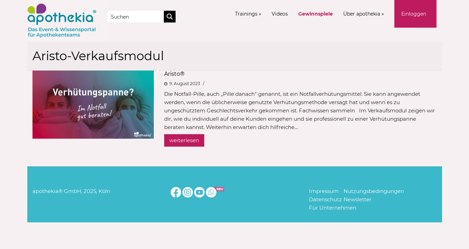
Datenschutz (325, 199)
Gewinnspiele (315, 14)
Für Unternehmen (332, 207)
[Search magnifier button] (170, 16)
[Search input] (136, 16)
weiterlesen (184, 140)
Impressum (324, 191)
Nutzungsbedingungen (374, 191)
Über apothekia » (363, 14)
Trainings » (248, 14)
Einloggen (413, 14)
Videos (280, 14)
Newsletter (358, 199)
